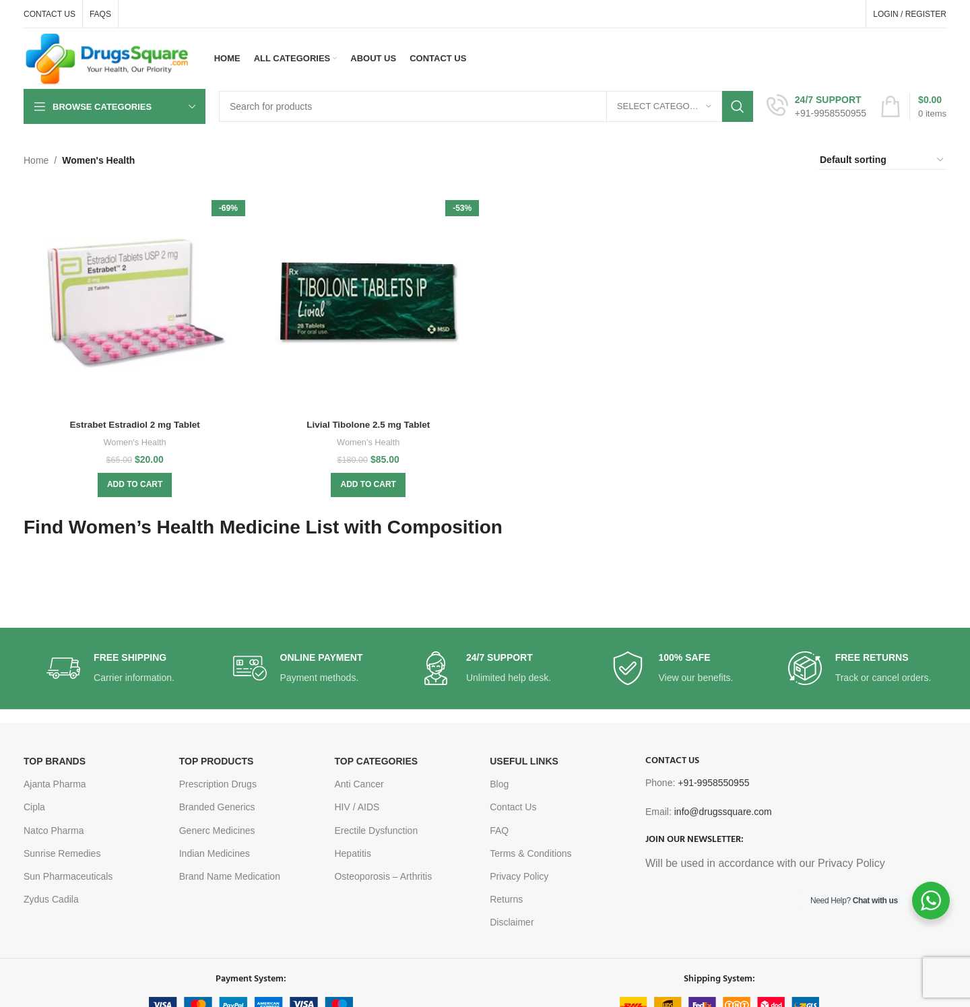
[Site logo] (107, 58)
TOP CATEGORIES (376, 761)
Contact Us (513, 807)
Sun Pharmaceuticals (68, 876)
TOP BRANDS (55, 761)
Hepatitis (352, 853)
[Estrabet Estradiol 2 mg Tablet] (134, 300)
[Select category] (664, 106)
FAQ (499, 830)
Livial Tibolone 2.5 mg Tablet (368, 423)
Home (36, 160)
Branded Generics (217, 807)
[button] (134, 483)
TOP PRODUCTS (216, 761)
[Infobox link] (816, 106)
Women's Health (133, 440)
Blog (499, 784)
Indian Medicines (214, 853)
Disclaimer (512, 922)
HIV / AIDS (356, 807)
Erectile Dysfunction (376, 830)
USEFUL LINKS (524, 761)
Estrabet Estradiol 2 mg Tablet (134, 423)
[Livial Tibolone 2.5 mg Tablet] (368, 300)
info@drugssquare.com (723, 811)
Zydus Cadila (51, 899)
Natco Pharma (54, 830)
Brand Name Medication (229, 876)
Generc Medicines (217, 830)
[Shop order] (882, 160)
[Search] (486, 106)
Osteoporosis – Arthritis (383, 876)
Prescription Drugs (218, 784)
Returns (506, 899)
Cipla (34, 807)
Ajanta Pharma (55, 784)
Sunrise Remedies (62, 853)
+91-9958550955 (713, 782)
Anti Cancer (358, 784)
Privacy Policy (519, 876)
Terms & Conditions (530, 853)
